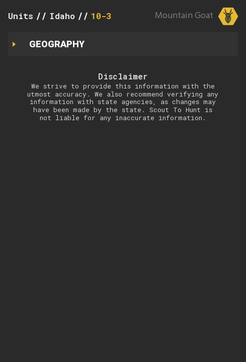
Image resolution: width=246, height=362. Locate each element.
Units (20, 16)
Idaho (62, 16)
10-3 (101, 16)
